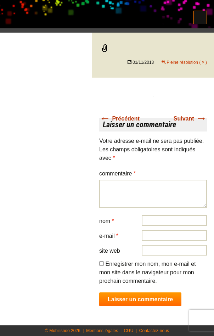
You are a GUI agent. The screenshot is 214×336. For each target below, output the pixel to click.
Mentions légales (102, 330)
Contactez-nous (154, 330)
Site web (109, 251)
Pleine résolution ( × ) (187, 62)
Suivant (190, 119)
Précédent (119, 119)
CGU (129, 330)
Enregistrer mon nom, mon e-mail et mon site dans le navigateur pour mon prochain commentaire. (147, 272)
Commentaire (117, 173)
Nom (106, 221)
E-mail (108, 236)
